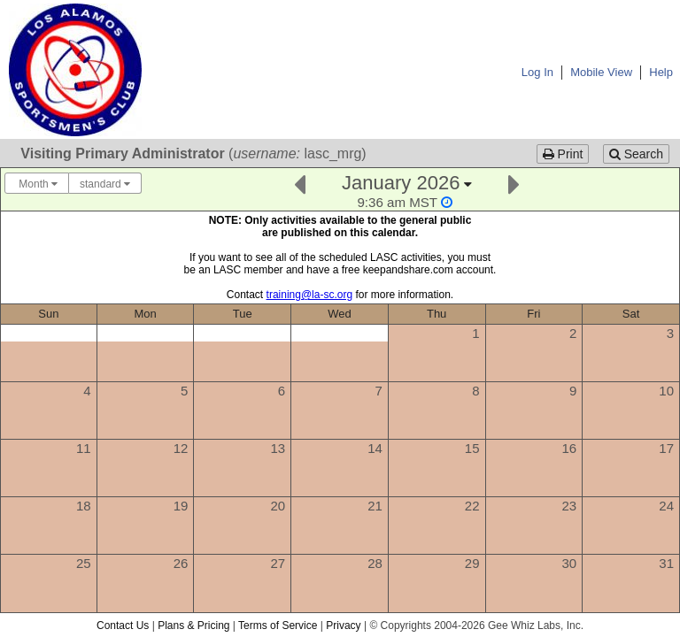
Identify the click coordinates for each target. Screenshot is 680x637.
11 (83, 448)
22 (472, 505)
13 (277, 448)
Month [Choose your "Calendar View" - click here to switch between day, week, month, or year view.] (37, 184)
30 (569, 563)
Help (661, 72)
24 (666, 505)
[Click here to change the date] (406, 191)
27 (277, 563)
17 (666, 448)
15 (472, 448)
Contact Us (123, 625)
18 (83, 505)
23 (569, 505)
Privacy (343, 625)
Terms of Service (277, 625)
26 (181, 563)
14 (374, 448)
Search (636, 154)
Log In (537, 72)
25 (83, 563)
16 (569, 448)
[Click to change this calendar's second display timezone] (404, 202)
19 (181, 505)
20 (277, 505)
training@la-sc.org (310, 294)
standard (105, 184)
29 (472, 563)
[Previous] (299, 183)
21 (374, 505)
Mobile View (601, 72)
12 (181, 448)
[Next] (514, 183)
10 (666, 390)
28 (374, 563)
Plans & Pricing (193, 625)
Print (563, 154)
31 (666, 563)
